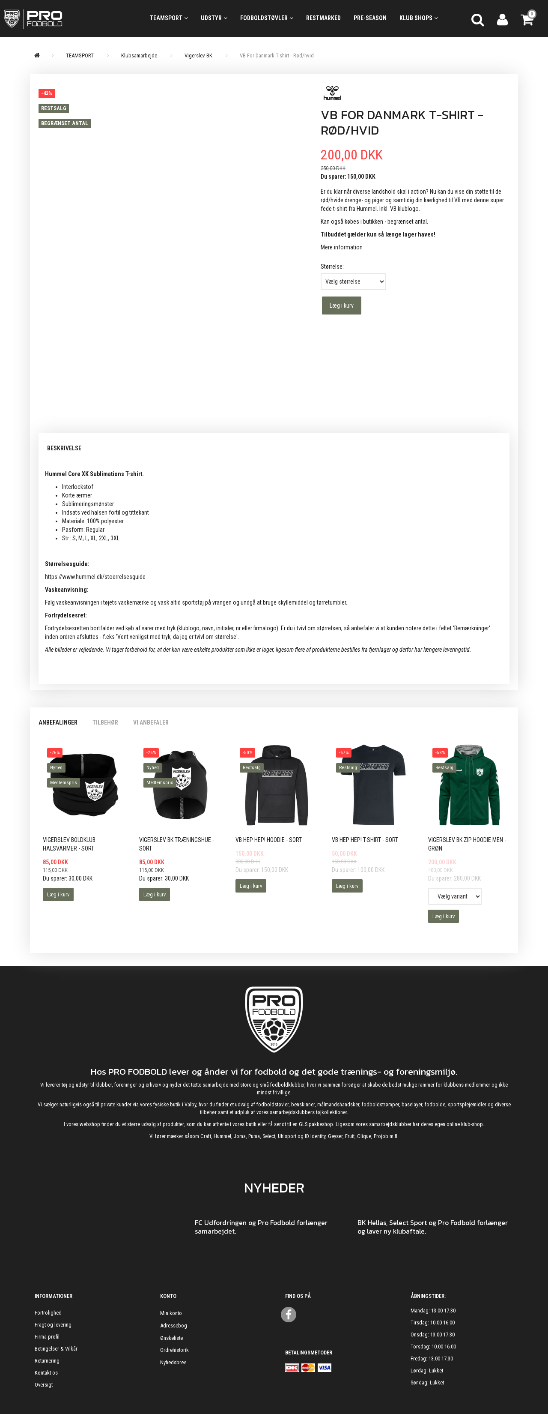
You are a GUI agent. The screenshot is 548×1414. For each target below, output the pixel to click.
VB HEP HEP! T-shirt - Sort (365, 839)
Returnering (47, 1360)
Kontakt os (46, 1372)
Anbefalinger (58, 722)
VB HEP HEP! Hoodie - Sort (268, 839)
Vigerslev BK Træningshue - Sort (176, 844)
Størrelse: (332, 266)
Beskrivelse (64, 448)
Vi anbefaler (151, 722)
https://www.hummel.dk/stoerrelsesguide (95, 576)
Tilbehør (105, 722)
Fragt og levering (53, 1324)
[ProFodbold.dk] (68, 18)
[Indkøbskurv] (528, 18)
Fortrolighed (48, 1312)
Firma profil (47, 1336)
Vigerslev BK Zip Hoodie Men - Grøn (467, 844)
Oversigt (44, 1384)
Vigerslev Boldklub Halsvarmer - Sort (69, 844)
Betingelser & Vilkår (56, 1348)
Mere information (342, 247)
